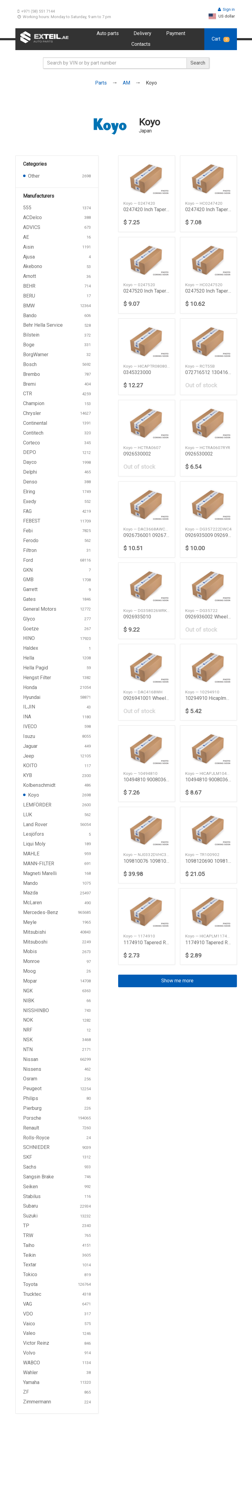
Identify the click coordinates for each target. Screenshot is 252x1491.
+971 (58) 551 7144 (36, 11)
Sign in (226, 9)
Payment (175, 33)
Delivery (142, 33)
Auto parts (108, 33)
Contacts (140, 44)
